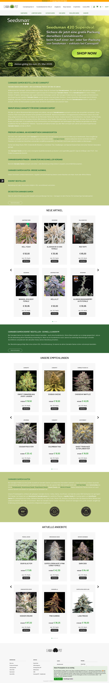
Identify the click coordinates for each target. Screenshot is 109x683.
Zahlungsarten (13, 667)
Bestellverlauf (60, 664)
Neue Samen (67, 7)
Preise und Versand (14, 665)
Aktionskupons (36, 665)
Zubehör (85, 13)
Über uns (11, 663)
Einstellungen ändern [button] (68, 679)
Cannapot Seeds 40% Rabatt (59, 1)
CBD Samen (62, 13)
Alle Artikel (12, 669)
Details (26, 261)
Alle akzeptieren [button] (58, 679)
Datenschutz (36, 669)
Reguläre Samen (74, 13)
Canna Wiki (86, 7)
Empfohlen (76, 7)
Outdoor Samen (50, 13)
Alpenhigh (83, 664)
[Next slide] (97, 270)
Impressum (12, 671)
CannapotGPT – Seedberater (39, 674)
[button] (52, 321)
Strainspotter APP (37, 667)
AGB (34, 671)
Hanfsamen (24, 13)
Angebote (58, 7)
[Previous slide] (12, 270)
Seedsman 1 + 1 (46, 1)
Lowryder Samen (36, 13)
